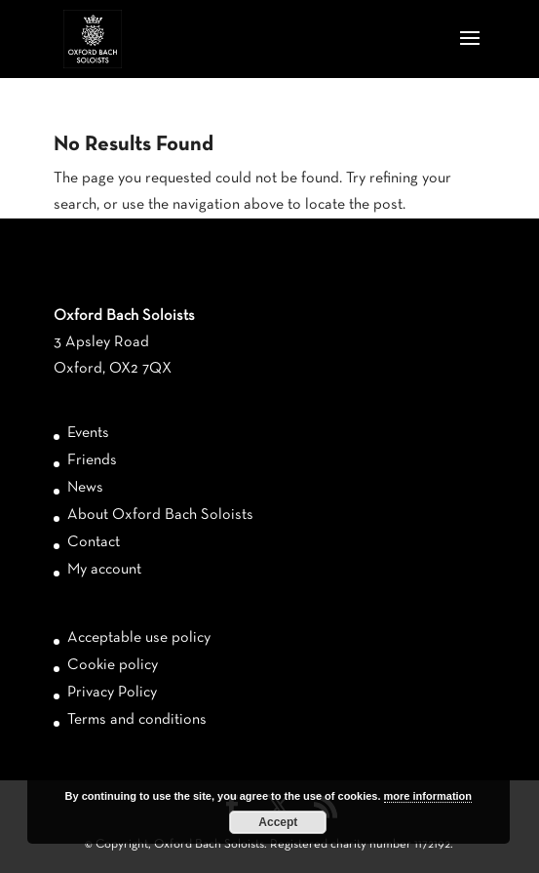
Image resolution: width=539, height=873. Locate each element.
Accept (277, 822)
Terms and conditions (137, 720)
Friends (92, 460)
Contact (93, 542)
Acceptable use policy (139, 638)
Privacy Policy (112, 692)
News (85, 488)
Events (88, 433)
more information (428, 796)
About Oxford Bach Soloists (160, 515)
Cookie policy (112, 665)
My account (104, 569)
